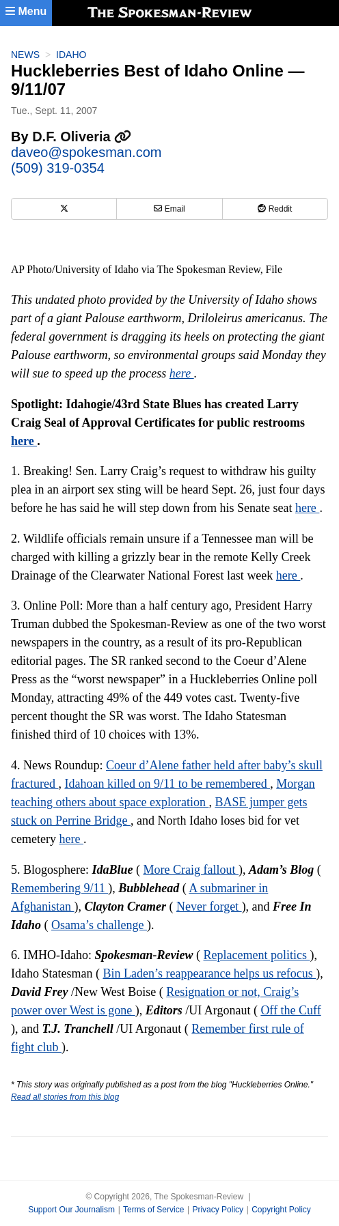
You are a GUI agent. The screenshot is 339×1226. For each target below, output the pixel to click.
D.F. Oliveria (81, 136)
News (25, 54)
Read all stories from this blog (65, 1097)
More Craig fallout (191, 869)
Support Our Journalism (71, 1209)
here (182, 373)
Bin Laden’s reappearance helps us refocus (209, 973)
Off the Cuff (290, 1010)
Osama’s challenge (99, 925)
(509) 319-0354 (58, 167)
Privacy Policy (217, 1209)
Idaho (71, 54)
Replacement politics (256, 955)
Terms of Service (153, 1209)
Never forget (209, 906)
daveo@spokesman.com (86, 152)
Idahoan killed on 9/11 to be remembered (167, 783)
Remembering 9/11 (59, 888)
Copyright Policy (281, 1209)
